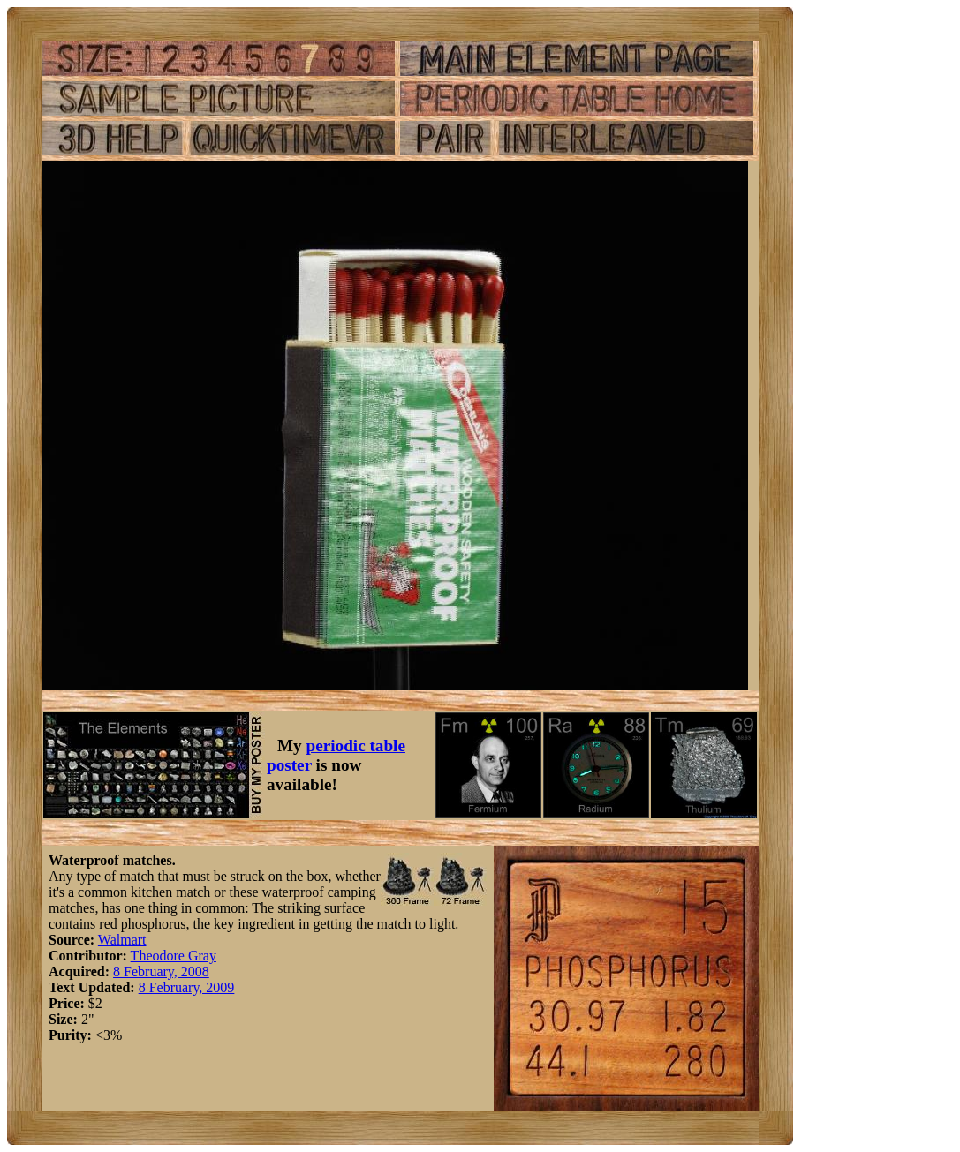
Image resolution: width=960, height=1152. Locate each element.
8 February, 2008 (161, 971)
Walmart (122, 939)
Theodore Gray (173, 955)
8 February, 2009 (187, 987)
